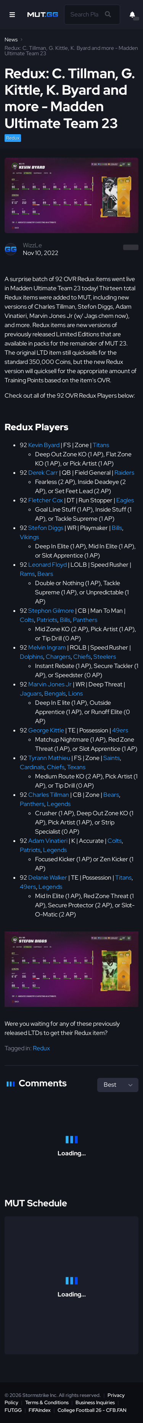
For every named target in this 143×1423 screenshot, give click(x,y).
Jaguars (31, 693)
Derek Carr (43, 473)
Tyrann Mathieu (49, 758)
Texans (76, 767)
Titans (101, 445)
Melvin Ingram (47, 647)
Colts (27, 620)
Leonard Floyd (47, 565)
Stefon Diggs (45, 528)
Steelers (104, 657)
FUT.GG (13, 1410)
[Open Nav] (12, 14)
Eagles (125, 500)
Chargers (58, 657)
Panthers (85, 620)
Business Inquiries (95, 1402)
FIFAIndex (40, 1410)
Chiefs (82, 657)
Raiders (124, 473)
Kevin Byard (43, 445)
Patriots (47, 620)
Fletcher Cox (45, 500)
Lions (75, 693)
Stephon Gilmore (51, 611)
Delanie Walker (47, 878)
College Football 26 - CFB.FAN (92, 1410)
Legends (59, 804)
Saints (111, 758)
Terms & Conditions (47, 1402)
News (11, 39)
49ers (120, 730)
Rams (27, 574)
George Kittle (46, 730)
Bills (117, 528)
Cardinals (32, 767)
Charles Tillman (48, 795)
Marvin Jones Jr (50, 684)
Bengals (55, 693)
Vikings (29, 537)
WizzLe (32, 245)
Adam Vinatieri (47, 841)
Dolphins (31, 657)
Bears (45, 574)
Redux (12, 138)
